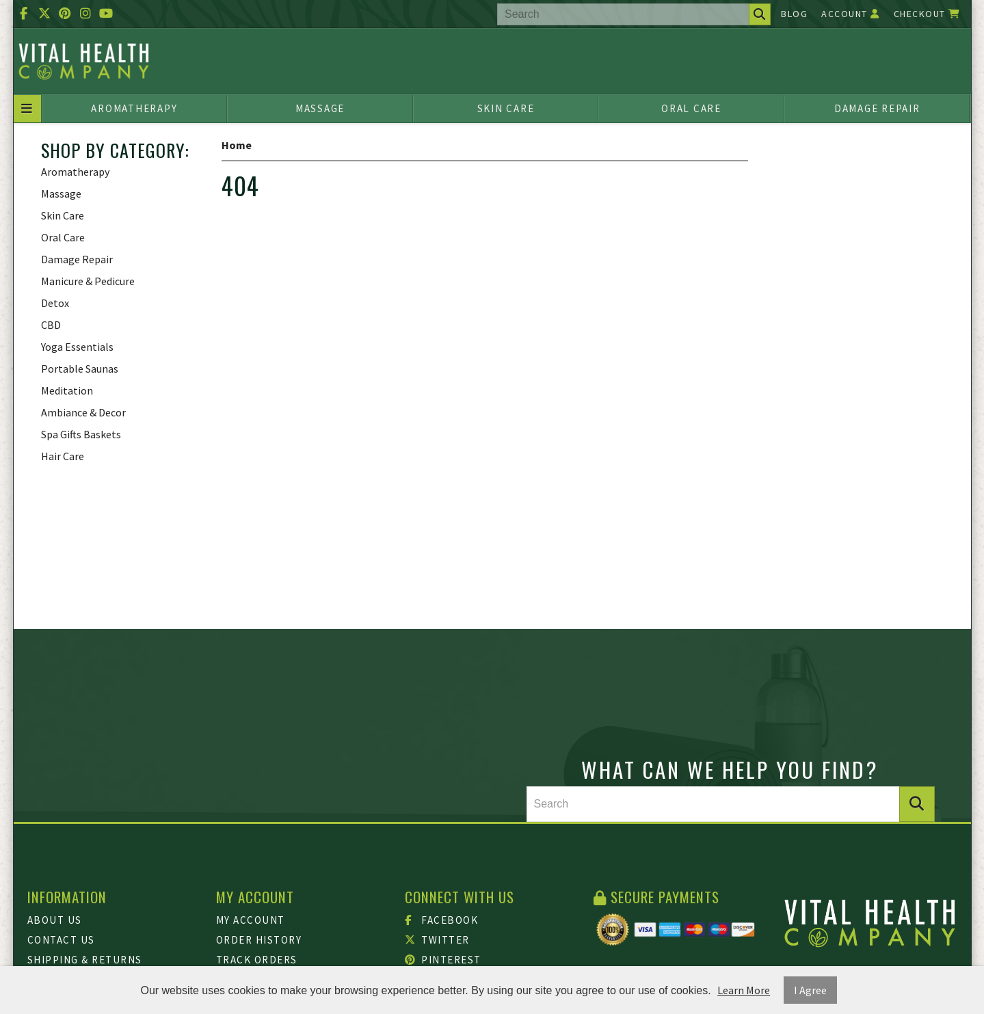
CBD (51, 325)
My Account (250, 919)
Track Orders (256, 959)
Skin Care (506, 108)
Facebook (442, 919)
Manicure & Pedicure (88, 281)
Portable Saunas (79, 368)
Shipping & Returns (84, 959)
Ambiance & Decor (83, 412)
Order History (259, 939)
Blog (794, 14)
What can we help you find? (730, 769)
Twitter (437, 939)
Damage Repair (877, 108)
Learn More (743, 990)
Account (850, 14)
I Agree (810, 990)
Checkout (927, 14)
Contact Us (61, 939)
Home (237, 145)
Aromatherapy (134, 108)
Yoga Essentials (77, 346)
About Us (54, 919)
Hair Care (62, 456)
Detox (55, 303)
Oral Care (691, 108)
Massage (320, 108)
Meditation (67, 390)
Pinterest (443, 959)
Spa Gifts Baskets (81, 434)
